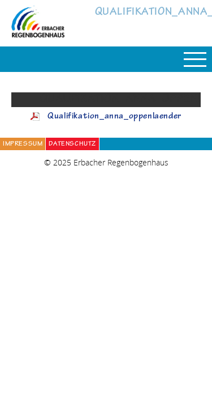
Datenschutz (72, 144)
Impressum (22, 144)
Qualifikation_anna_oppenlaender (114, 116)
